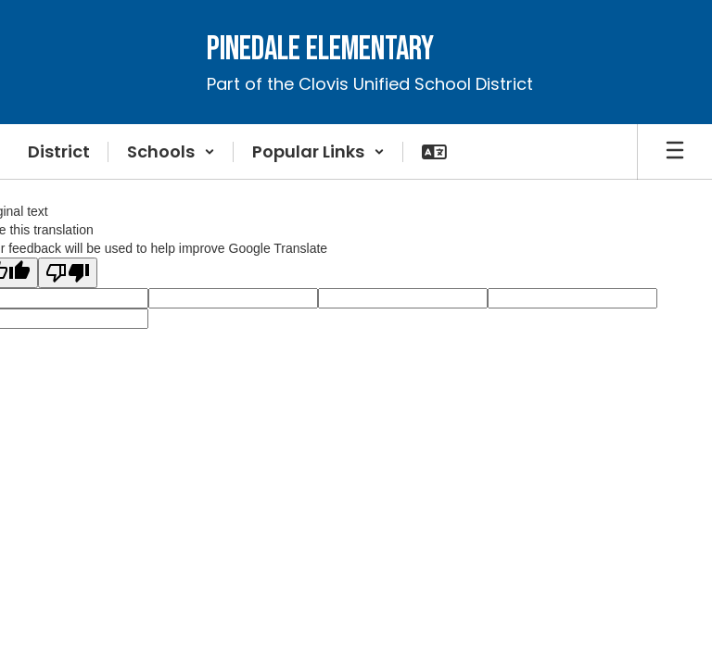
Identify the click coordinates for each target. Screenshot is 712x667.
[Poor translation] (67, 273)
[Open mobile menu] (675, 152)
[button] (171, 152)
